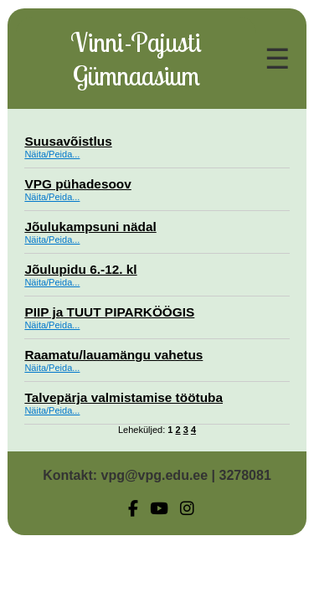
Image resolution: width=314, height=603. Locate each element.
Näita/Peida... (52, 154)
